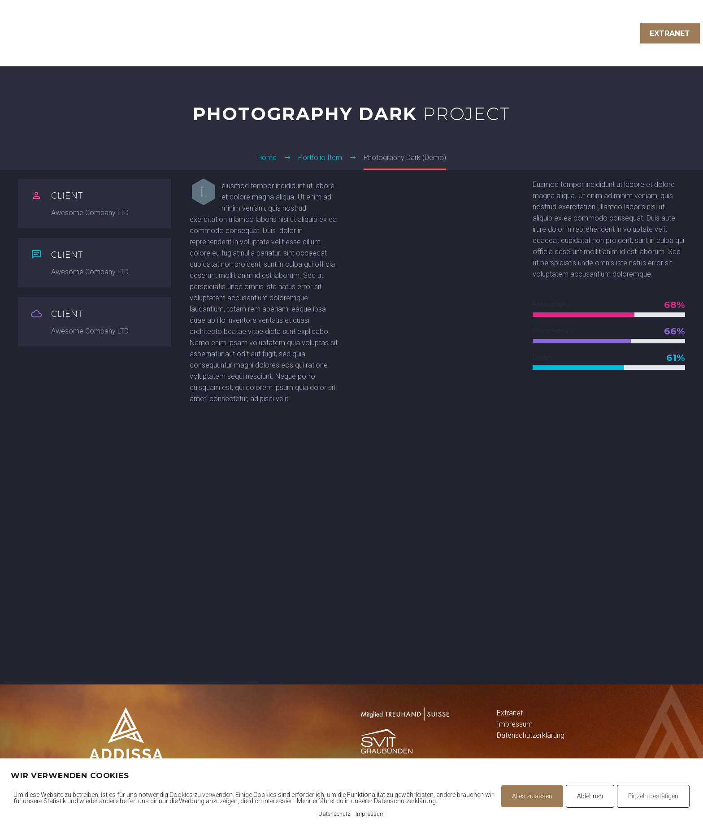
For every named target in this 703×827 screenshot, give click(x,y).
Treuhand (467, 33)
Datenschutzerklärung (530, 735)
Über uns (586, 33)
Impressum (515, 724)
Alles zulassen (532, 796)
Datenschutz (334, 813)
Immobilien (527, 33)
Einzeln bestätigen (653, 796)
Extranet (670, 33)
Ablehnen (590, 796)
